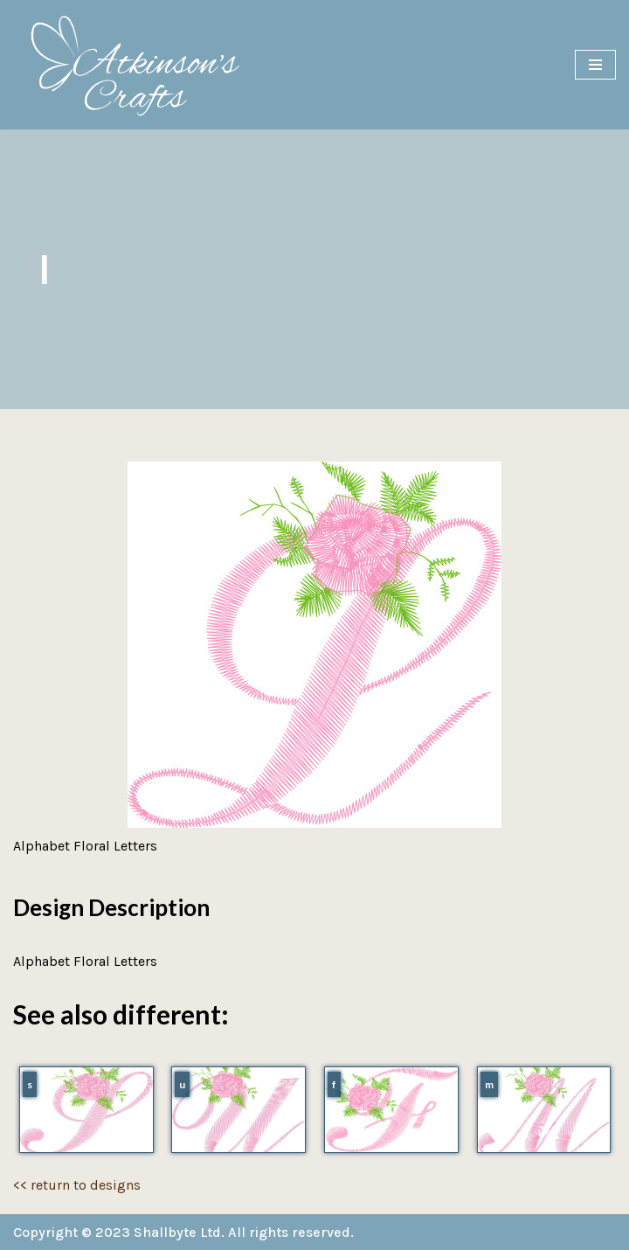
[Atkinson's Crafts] (144, 64)
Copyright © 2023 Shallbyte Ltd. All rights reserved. (184, 1232)
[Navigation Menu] (595, 65)
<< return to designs (77, 1185)
